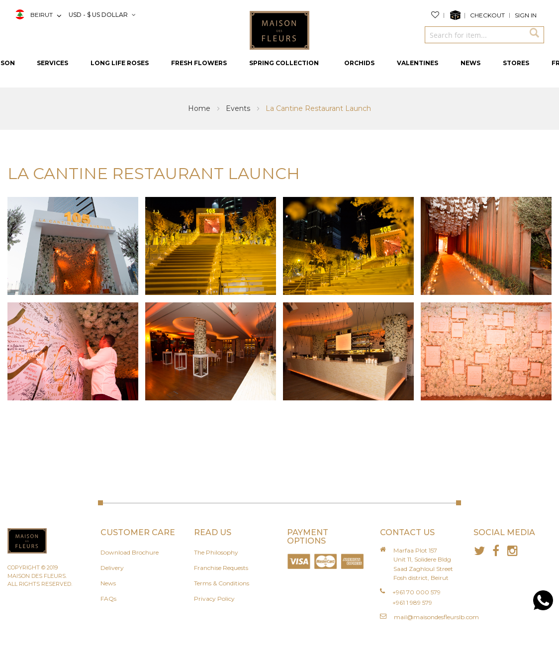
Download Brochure (129, 552)
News (108, 583)
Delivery (112, 567)
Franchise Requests (221, 567)
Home (200, 108)
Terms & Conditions (221, 583)
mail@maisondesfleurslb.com (436, 617)
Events (239, 108)
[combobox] (474, 35)
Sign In (526, 15)
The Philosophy (216, 552)
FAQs (108, 598)
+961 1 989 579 (412, 602)
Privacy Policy (214, 598)
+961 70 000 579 (416, 592)
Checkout (487, 15)
